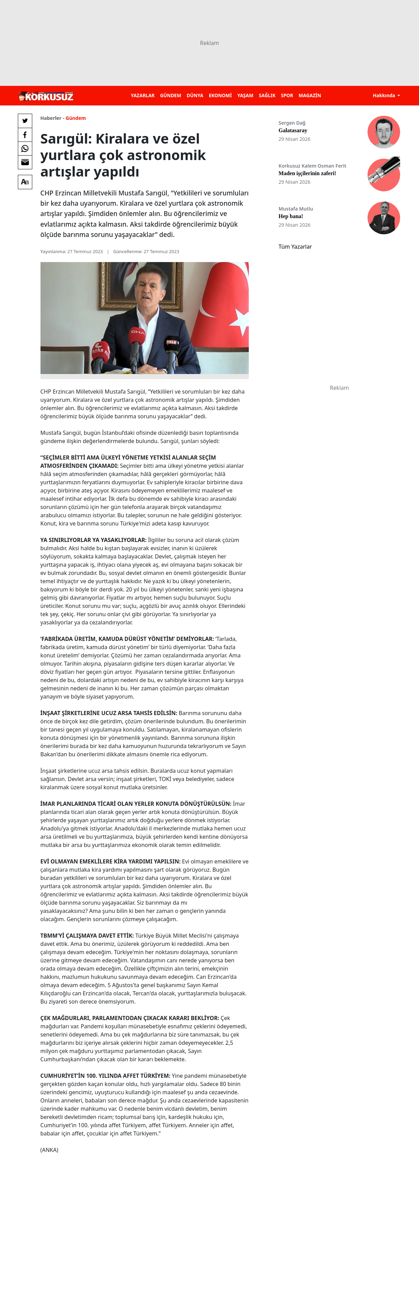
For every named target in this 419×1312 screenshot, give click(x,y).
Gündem (76, 118)
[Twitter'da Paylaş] (25, 121)
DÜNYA (195, 95)
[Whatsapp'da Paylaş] (25, 148)
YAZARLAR (142, 95)
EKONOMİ (220, 95)
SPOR (287, 95)
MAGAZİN (310, 95)
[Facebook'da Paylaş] (25, 135)
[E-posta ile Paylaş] (25, 162)
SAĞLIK (267, 95)
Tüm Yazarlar (295, 246)
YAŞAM (245, 95)
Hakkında (384, 95)
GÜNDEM (170, 95)
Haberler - (52, 118)
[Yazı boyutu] (25, 182)
